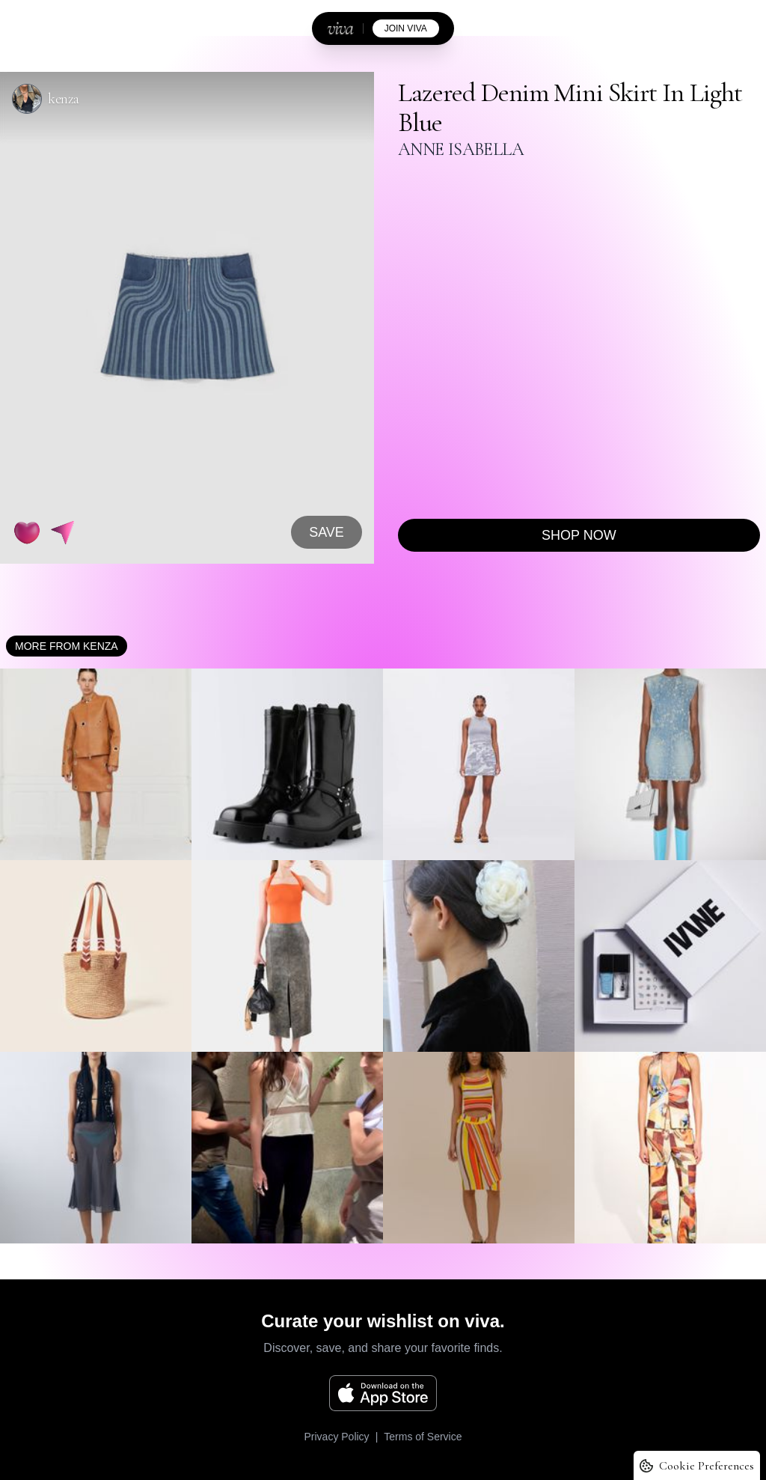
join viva (405, 28)
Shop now (579, 535)
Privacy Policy (336, 1437)
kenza (63, 98)
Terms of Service (423, 1437)
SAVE (326, 532)
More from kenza (66, 646)
